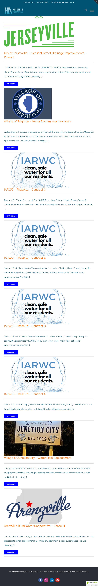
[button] (92, 583)
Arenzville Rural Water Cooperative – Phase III (34, 526)
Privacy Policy (64, 571)
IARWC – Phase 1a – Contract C (25, 189)
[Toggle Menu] (92, 10)
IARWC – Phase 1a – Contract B (25, 326)
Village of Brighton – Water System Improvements (37, 121)
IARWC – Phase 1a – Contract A (25, 394)
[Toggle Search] (86, 10)
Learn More (11, 84)
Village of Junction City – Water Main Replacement (37, 457)
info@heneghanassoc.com (62, 2)
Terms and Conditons (80, 571)
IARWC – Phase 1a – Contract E (25, 257)
